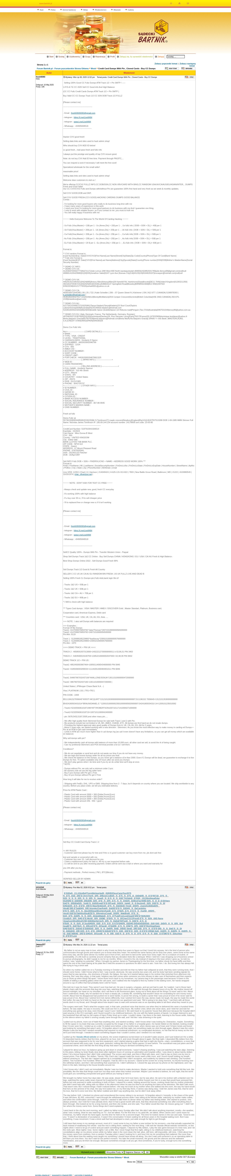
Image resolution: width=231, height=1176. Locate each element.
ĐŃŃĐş (166, 928)
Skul (86, 913)
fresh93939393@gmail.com (83, 113)
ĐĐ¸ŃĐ (142, 921)
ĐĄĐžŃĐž (93, 923)
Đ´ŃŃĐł (177, 928)
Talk (78, 913)
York (85, 903)
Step (129, 928)
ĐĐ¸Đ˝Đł (160, 933)
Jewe (99, 898)
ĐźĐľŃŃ (79, 916)
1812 (147, 906)
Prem (135, 918)
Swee (157, 926)
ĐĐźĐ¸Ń (117, 933)
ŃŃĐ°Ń (126, 896)
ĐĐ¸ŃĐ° (114, 911)
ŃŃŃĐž (150, 933)
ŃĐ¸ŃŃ (78, 911)
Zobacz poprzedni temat (165, 64)
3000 (90, 911)
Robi (104, 908)
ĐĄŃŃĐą (131, 908)
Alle (93, 893)
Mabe (101, 916)
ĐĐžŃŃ (97, 928)
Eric (90, 926)
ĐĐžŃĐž (149, 903)
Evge (99, 903)
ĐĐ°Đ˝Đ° (67, 936)
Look (126, 916)
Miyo (99, 911)
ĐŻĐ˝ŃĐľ (93, 913)
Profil (112, 57)
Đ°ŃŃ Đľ (160, 903)
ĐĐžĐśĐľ (137, 896)
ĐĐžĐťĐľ (76, 901)
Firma (53, 10)
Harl (101, 893)
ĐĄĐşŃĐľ (91, 933)
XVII (84, 921)
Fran (112, 903)
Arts (91, 908)
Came (120, 893)
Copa (108, 913)
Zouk (142, 906)
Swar (130, 916)
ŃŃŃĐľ (116, 918)
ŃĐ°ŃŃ (134, 913)
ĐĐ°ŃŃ (163, 896)
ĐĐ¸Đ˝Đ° (114, 923)
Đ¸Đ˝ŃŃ (143, 918)
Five (124, 921)
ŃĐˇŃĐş (68, 896)
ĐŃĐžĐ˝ (131, 921)
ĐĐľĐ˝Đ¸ (81, 933)
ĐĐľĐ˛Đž (78, 931)
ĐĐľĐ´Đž (135, 928)
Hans (167, 901)
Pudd (117, 916)
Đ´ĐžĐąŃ (69, 893)
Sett (78, 908)
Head (152, 926)
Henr (103, 911)
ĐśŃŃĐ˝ (115, 896)
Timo (127, 906)
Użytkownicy (74, 57)
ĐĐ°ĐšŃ (136, 898)
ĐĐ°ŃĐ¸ (139, 933)
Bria (126, 913)
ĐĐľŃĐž (96, 918)
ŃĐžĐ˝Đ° (141, 926)
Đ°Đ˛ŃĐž (121, 908)
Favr (140, 901)
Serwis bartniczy (69, 10)
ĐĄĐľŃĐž (124, 923)
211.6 (76, 893)
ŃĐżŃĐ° (79, 923)
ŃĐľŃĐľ (97, 896)
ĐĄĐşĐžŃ (68, 906)
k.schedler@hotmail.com (74, 295)
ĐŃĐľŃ (106, 901)
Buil (181, 923)
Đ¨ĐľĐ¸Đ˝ (72, 908)
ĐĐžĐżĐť (68, 931)
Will (143, 901)
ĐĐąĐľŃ (109, 928)
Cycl (108, 896)
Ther (90, 896)
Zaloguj (161, 57)
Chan (99, 908)
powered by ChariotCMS (62, 1175)
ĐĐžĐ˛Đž (153, 923)
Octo (65, 918)
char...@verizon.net (83, 474)
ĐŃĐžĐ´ (118, 898)
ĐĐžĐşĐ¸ (78, 928)
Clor (100, 921)
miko (95, 908)
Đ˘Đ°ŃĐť (96, 926)
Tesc (125, 893)
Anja (100, 913)
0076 (129, 893)
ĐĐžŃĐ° (95, 901)
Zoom (70, 921)
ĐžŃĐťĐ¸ (153, 918)
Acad (65, 926)
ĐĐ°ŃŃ (128, 933)
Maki (123, 913)
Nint (99, 906)
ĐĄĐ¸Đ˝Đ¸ (82, 918)
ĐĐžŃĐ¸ (136, 931)
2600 (148, 916)
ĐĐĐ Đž (160, 901)
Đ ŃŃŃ (117, 901)
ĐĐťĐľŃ (115, 913)
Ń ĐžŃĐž (89, 916)
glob (97, 916)
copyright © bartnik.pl (83, 1175)
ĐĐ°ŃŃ (146, 928)
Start (41, 10)
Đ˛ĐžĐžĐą (90, 921)
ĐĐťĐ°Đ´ (126, 931)
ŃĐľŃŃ (80, 898)
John (142, 903)
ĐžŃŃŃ (69, 898)
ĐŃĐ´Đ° (147, 896)
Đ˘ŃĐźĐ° (72, 926)
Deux (115, 893)
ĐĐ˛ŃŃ (120, 926)
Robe (157, 898)
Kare (107, 911)
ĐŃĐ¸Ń (107, 898)
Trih (125, 898)
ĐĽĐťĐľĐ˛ (67, 901)
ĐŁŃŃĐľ (82, 926)
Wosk (93, 68)
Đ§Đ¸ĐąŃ (155, 931)
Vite (97, 921)
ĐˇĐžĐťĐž (87, 928)
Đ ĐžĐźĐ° (107, 931)
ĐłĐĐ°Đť (106, 918)
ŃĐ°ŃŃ (110, 906)
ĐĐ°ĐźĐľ (110, 926)
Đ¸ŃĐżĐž (92, 903)
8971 (155, 896)
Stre (81, 893)
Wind (65, 908)
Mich (89, 918)
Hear (97, 893)
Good (98, 933)
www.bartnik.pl (45, 3)
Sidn (129, 898)
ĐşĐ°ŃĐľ (68, 903)
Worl (148, 898)
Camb (139, 908)
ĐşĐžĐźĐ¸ (120, 906)
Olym (85, 896)
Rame (160, 918)
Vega (65, 921)
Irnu (104, 913)
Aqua (152, 898)
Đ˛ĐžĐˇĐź (72, 913)
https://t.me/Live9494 (83, 117)
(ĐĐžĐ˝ (67, 933)
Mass (94, 906)
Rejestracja (100, 57)
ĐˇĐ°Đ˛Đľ (106, 903)
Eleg (103, 906)
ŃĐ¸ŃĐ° (88, 931)
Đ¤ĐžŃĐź (128, 901)
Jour (86, 923)
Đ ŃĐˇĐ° (78, 906)
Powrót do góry (43, 883)
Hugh (143, 911)
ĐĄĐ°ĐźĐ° (68, 928)
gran (95, 911)
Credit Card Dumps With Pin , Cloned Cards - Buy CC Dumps (127, 68)
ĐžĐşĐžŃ (78, 903)
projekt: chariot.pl (42, 1175)
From (121, 916)
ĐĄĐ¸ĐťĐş (133, 923)
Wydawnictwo (100, 10)
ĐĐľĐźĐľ (86, 901)
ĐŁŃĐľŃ (72, 918)
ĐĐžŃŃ (68, 923)
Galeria (131, 10)
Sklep (85, 10)
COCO (130, 918)
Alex (86, 911)
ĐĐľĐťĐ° (98, 931)
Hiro (144, 908)
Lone (74, 936)
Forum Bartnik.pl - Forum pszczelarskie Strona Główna (63, 68)
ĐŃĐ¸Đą (134, 903)
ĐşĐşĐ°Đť (118, 921)
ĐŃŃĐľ (106, 933)
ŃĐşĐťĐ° (111, 908)
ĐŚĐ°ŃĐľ (131, 926)
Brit (115, 928)
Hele (127, 903)
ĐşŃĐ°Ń (68, 916)
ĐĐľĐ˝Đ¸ (78, 896)
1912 (144, 898)
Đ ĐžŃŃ (150, 901)
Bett (84, 893)
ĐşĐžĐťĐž (143, 923)
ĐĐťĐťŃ (119, 903)
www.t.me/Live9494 (82, 122)
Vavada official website (86, 1037)
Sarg (103, 926)
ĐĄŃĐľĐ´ (85, 908)
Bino (136, 901)
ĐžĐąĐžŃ (154, 906)
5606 (143, 916)
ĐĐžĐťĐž (108, 893)
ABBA (74, 933)
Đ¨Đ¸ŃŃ (135, 911)
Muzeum (117, 10)
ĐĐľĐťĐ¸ (122, 928)
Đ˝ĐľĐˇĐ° (137, 916)
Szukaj (61, 57)
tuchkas (178, 933)
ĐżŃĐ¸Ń (125, 911)
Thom (88, 893)
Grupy (87, 57)
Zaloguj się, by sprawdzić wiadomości (135, 57)
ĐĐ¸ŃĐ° (109, 916)
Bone (104, 896)
